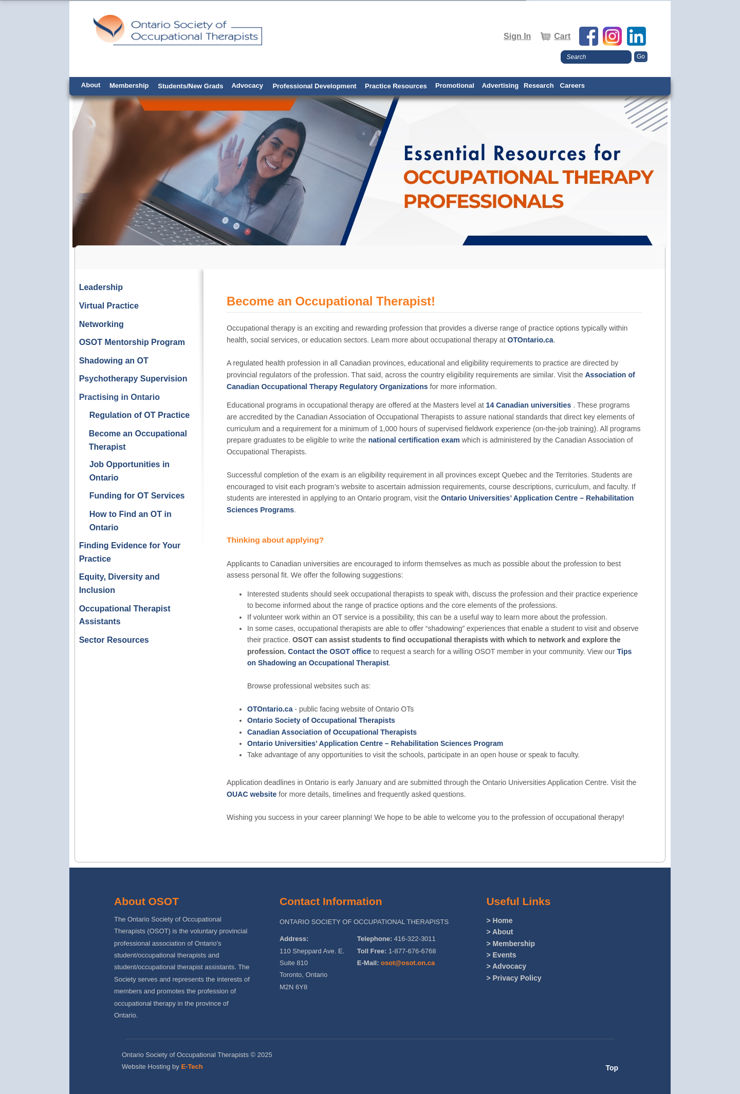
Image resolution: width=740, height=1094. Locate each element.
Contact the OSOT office (329, 651)
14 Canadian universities (528, 405)
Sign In (517, 36)
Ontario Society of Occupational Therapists (321, 720)
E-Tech (191, 1066)
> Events (501, 955)
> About (499, 932)
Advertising (500, 85)
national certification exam (414, 440)
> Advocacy (506, 966)
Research (539, 85)
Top (611, 1068)
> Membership (510, 943)
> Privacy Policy (513, 978)
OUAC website (251, 794)
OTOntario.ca (530, 340)
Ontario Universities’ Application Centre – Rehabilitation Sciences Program (375, 743)
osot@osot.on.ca (408, 963)
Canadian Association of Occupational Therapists (332, 732)
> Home (499, 920)
